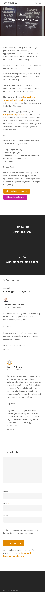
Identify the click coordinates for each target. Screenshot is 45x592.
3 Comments (22, 29)
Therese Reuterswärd (13, 304)
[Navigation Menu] (40, 3)
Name (6, 491)
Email (6, 503)
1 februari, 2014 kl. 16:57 (12, 307)
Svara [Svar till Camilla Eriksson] (11, 429)
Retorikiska (10, 2)
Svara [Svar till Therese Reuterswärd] (8, 349)
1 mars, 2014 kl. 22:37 (14, 370)
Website (6, 515)
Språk (22, 14)
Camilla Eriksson (17, 26)
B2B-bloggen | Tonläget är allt (17, 291)
